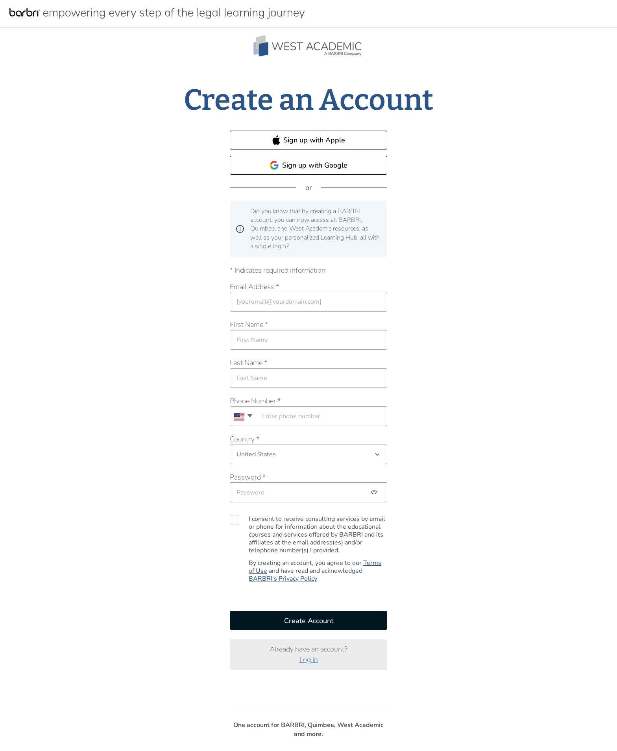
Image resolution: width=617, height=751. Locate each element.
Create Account (308, 621)
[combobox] (243, 416)
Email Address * (254, 286)
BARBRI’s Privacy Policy (283, 578)
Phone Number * (255, 400)
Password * (248, 477)
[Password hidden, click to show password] (374, 492)
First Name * (249, 324)
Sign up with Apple (308, 140)
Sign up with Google (308, 165)
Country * (244, 439)
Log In (308, 660)
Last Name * (248, 362)
